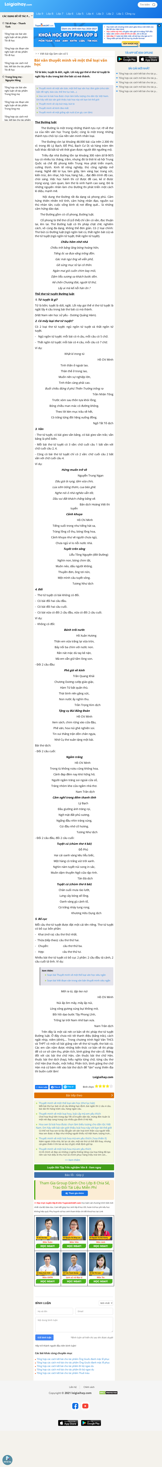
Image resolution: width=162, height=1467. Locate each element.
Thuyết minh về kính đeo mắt (54, 108)
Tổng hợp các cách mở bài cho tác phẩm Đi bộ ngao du (65, 1369)
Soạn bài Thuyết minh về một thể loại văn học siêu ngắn (76, 974)
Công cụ (130, 14)
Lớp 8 (49, 14)
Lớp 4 (90, 14)
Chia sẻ (55, 1087)
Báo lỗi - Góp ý (74, 1175)
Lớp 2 (110, 14)
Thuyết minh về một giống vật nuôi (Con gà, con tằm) (65, 112)
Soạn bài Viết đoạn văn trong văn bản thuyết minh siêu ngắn (78, 980)
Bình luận (41, 1087)
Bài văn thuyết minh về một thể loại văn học (70, 62)
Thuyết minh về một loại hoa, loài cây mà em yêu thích (69, 1113)
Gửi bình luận (44, 1337)
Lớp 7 (59, 14)
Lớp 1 (120, 14)
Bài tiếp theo (89, 1095)
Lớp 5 (80, 14)
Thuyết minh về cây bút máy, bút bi (57, 103)
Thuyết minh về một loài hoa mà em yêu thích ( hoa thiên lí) (72, 1138)
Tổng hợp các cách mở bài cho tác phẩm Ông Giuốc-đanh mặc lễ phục (73, 1362)
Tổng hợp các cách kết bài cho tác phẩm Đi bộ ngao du (65, 1365)
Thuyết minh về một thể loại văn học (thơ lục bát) (66, 1103)
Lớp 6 (69, 14)
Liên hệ (73, 1387)
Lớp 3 (100, 14)
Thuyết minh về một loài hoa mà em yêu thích (64, 1149)
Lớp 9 (39, 14)
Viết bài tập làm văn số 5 (54, 53)
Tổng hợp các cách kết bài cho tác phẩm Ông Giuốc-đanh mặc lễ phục (73, 1358)
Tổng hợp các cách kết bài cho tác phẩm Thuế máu (63, 1372)
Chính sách (89, 1387)
